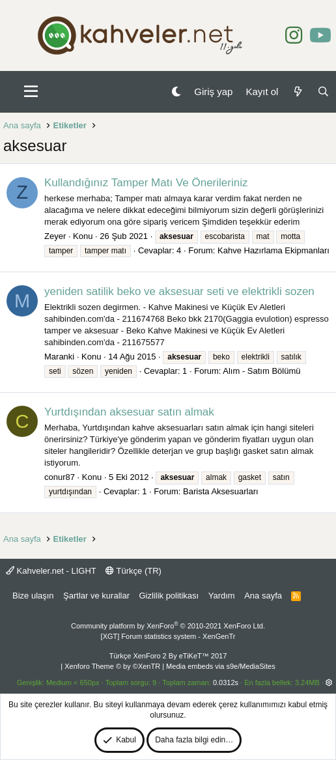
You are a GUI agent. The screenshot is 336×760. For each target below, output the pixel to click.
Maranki (59, 356)
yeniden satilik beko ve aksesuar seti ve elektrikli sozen (179, 291)
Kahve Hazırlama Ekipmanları (273, 250)
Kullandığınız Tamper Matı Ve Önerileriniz (145, 182)
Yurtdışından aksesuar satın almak (129, 412)
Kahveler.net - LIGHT (51, 571)
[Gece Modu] (176, 91)
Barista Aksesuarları (221, 491)
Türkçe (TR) (133, 571)
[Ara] (323, 91)
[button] (31, 92)
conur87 (59, 477)
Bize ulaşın (33, 595)
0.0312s (225, 682)
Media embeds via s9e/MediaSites (220, 666)
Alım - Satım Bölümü (261, 371)
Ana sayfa (263, 595)
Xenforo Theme (112, 666)
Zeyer (55, 236)
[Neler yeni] (297, 91)
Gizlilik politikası (169, 595)
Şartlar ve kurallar (96, 595)
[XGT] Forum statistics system (168, 636)
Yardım (221, 595)
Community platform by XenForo (168, 626)
